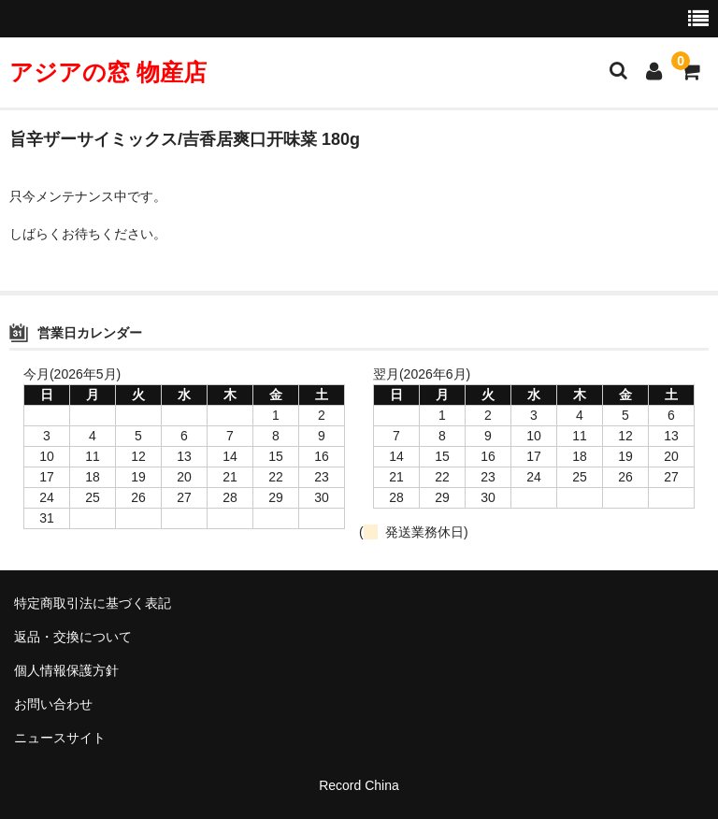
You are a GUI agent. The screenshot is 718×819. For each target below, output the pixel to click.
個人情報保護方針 (66, 670)
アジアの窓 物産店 (108, 72)
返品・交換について (73, 636)
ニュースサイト (60, 737)
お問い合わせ (53, 704)
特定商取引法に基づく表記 (92, 603)
